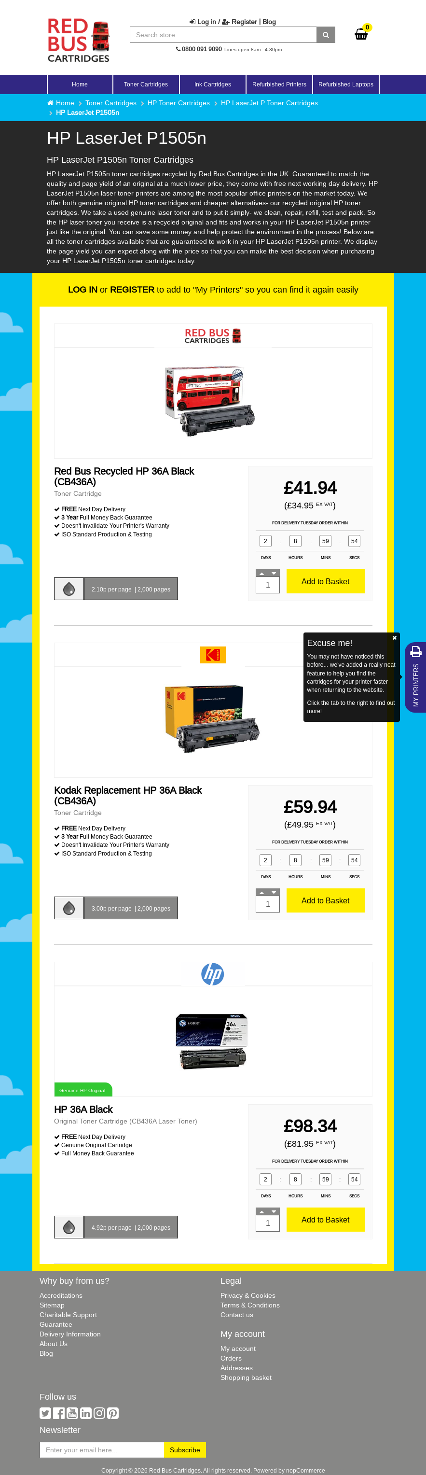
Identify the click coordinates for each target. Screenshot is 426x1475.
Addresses (236, 1368)
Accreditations (61, 1295)
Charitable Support (68, 1315)
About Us (54, 1344)
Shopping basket (246, 1377)
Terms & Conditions (250, 1305)
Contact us (236, 1315)
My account (238, 1348)
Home (80, 84)
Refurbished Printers (279, 84)
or (111, 289)
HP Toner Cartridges (179, 103)
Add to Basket (325, 581)
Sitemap (52, 1305)
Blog (269, 22)
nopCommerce (305, 1470)
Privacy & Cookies (247, 1295)
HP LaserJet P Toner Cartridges (269, 103)
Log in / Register (223, 22)
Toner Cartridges (111, 103)
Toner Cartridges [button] (146, 84)
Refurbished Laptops (345, 84)
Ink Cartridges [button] (212, 84)
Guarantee (56, 1324)
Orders (231, 1358)
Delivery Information (70, 1334)
